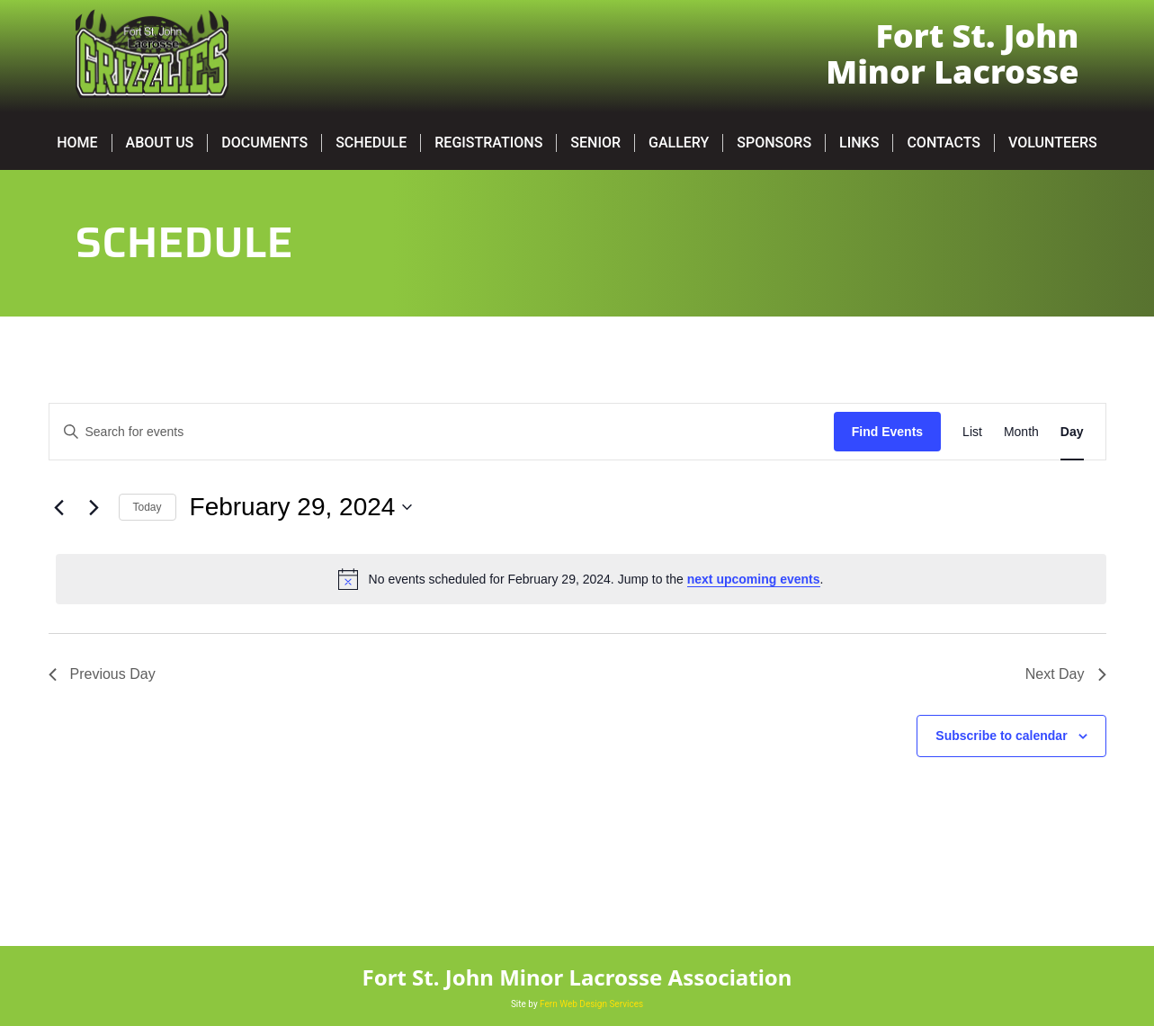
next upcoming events (753, 579)
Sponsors (774, 142)
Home (77, 142)
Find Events (887, 431)
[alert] (581, 579)
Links (859, 142)
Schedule (371, 142)
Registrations (488, 142)
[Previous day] (59, 507)
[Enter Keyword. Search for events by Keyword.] (441, 432)
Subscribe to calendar (1001, 735)
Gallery (679, 142)
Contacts (943, 142)
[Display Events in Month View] (1021, 432)
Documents (264, 142)
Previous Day (102, 674)
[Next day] (94, 507)
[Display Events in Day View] (1072, 432)
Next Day (1065, 674)
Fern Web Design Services (591, 1004)
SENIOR (595, 142)
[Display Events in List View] (972, 432)
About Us (160, 142)
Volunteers (1052, 142)
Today (147, 507)
